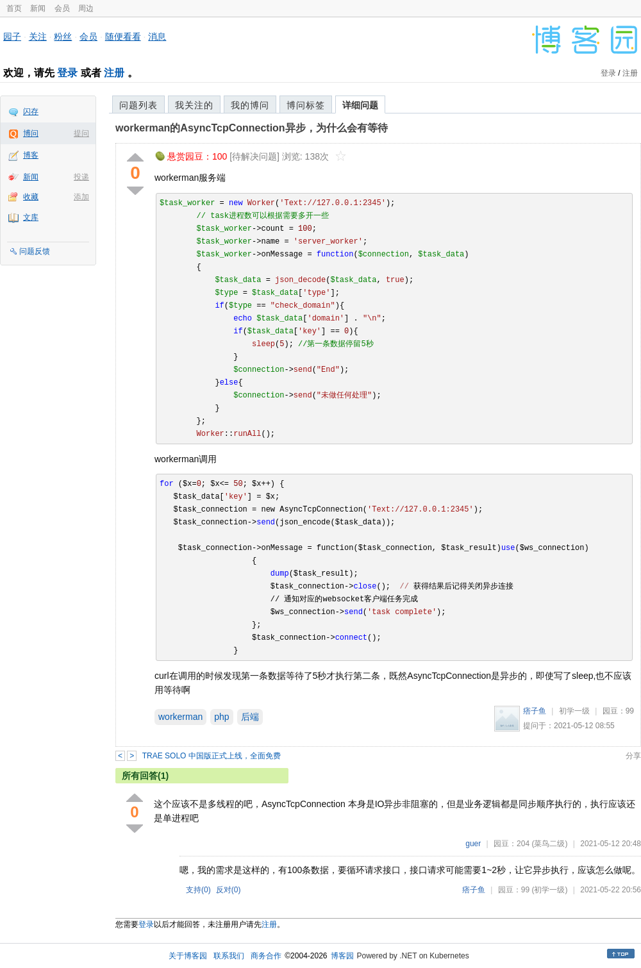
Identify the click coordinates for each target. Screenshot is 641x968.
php (221, 717)
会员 (62, 8)
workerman (180, 717)
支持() (198, 889)
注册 (114, 72)
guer (473, 843)
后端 (250, 717)
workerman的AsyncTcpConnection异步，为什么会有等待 (251, 127)
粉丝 (63, 36)
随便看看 (123, 36)
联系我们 (228, 955)
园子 (12, 36)
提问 (81, 133)
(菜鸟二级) (549, 843)
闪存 (30, 111)
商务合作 (266, 955)
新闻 (38, 8)
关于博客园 (188, 955)
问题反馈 (34, 251)
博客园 (342, 955)
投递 (81, 176)
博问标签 (306, 105)
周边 (86, 8)
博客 (30, 155)
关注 (38, 36)
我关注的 (194, 105)
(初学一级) (549, 889)
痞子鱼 (534, 710)
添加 (81, 196)
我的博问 (250, 105)
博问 (30, 133)
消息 (157, 36)
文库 (30, 217)
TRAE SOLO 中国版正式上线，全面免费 (211, 755)
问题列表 (138, 105)
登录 (67, 72)
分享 (633, 755)
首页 (14, 8)
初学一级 (574, 710)
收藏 (30, 196)
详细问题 (360, 105)
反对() (228, 889)
